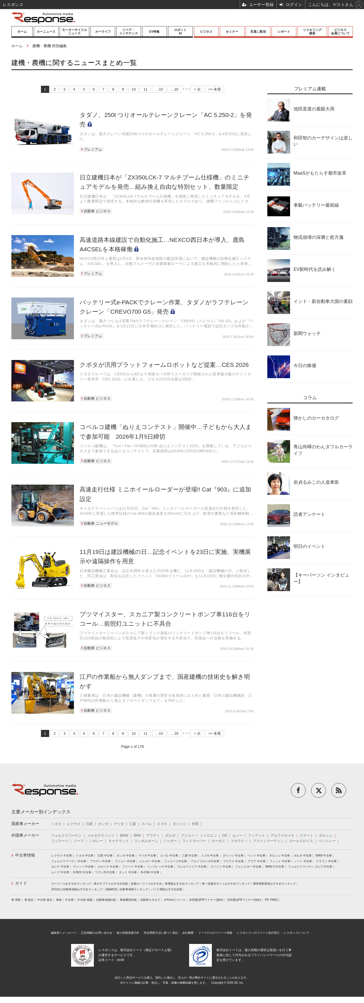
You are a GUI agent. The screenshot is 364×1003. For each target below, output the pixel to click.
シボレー (96, 841)
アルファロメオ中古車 (205, 861)
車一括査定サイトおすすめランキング (226, 883)
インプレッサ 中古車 (160, 866)
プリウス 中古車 (233, 861)
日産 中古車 (105, 855)
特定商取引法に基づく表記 (161, 932)
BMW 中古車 (324, 855)
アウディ (153, 835)
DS (224, 835)
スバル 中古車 (169, 855)
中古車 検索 (84, 899)
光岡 (195, 824)
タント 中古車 (128, 872)
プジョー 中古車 (125, 861)
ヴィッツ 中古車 (83, 866)
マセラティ (239, 841)
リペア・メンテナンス (128, 31)
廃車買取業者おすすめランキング (274, 883)
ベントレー (327, 841)
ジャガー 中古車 (149, 861)
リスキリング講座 (312, 31)
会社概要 (188, 932)
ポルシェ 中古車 (279, 855)
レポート (284, 31)
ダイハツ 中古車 (233, 855)
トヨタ (56, 824)
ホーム (22, 31)
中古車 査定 (44, 899)
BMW (124, 835)
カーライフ (103, 31)
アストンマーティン (268, 841)
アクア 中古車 (257, 861)
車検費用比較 (128, 899)
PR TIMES (271, 899)
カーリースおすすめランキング (71, 883)
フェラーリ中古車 (175, 861)
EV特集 (154, 31)
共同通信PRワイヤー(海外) (244, 899)
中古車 (69, 899)
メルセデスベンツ (101, 835)
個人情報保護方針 (128, 932)
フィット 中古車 (280, 861)
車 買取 (16, 899)
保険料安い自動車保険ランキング (127, 889)
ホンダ (103, 824)
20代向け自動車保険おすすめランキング (77, 889)
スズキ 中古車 (210, 855)
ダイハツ (179, 824)
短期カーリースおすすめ (146, 883)
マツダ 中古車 (147, 855)
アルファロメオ (282, 835)
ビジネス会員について (340, 31)
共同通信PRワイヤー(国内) (206, 899)
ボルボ (170, 835)
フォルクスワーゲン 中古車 (68, 861)
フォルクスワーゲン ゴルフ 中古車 (310, 866)
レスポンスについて (296, 932)
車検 (59, 899)
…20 (174, 89)
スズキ (162, 824)
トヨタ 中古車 (85, 855)
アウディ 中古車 (100, 861)
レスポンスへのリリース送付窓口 (258, 932)
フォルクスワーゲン (66, 835)
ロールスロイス (301, 841)
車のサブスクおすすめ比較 (111, 883)
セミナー (232, 31)
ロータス (218, 841)
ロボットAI (180, 31)
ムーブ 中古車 (60, 872)
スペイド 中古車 (220, 866)
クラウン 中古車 (326, 861)
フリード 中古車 (132, 866)
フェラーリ (59, 841)
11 (145, 89)
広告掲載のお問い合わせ (96, 932)
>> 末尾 (214, 89)
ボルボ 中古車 (303, 855)
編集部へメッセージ (63, 932)
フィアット (256, 835)
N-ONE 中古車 (150, 872)
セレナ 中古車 (60, 866)
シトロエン (208, 835)
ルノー (237, 835)
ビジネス (206, 31)
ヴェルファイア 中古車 (191, 866)
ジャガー (170, 841)
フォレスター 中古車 (248, 866)
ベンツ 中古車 (256, 855)
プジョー (188, 835)
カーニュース (46, 31)
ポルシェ (325, 835)
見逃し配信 (258, 31)
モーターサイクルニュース (74, 31)
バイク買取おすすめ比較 (166, 889)
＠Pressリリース (174, 899)
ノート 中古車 (303, 861)
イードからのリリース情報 (215, 932)
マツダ (119, 824)
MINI (137, 835)
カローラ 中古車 (108, 866)
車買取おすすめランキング (182, 883)
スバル (146, 824)
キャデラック (118, 841)
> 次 (197, 89)
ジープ (79, 841)
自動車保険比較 (106, 899)
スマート (306, 835)
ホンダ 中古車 (126, 855)
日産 (89, 824)
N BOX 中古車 (82, 872)
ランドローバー (194, 841)
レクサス (73, 824)
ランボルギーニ (146, 841)
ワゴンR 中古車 (105, 872)
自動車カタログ (150, 899)
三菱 (132, 824)
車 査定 (29, 899)
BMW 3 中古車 (274, 866)
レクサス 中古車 (61, 855)
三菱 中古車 (189, 855)
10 (134, 89)
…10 (159, 89)
